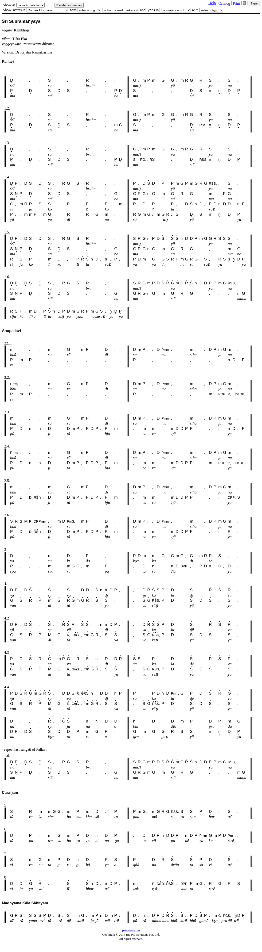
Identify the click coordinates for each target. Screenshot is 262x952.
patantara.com (131, 930)
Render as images (69, 5)
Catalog (224, 3)
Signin (254, 3)
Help (212, 3)
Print (236, 3)
